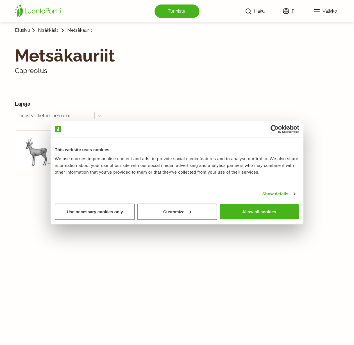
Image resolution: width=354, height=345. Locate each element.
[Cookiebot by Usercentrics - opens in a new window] (274, 129)
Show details (275, 193)
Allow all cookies (259, 211)
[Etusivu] (39, 11)
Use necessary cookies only (95, 211)
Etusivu (22, 30)
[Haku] (255, 11)
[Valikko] (325, 11)
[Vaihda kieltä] (289, 11)
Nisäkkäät (48, 30)
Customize (177, 211)
